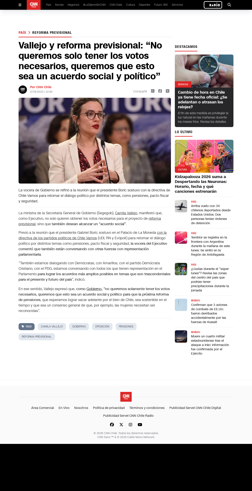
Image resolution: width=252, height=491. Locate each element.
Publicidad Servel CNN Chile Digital (195, 408)
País (48, 5)
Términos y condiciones (147, 408)
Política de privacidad (109, 408)
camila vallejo (52, 326)
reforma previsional (52, 32)
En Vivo (64, 408)
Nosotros (81, 408)
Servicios (177, 5)
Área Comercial (42, 408)
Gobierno (94, 288)
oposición (102, 326)
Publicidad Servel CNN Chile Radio (128, 415)
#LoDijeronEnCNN (94, 5)
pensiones (126, 326)
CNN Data (116, 5)
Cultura (130, 5)
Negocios (73, 5)
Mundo (59, 5)
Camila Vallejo (126, 213)
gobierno (79, 326)
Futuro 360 (161, 5)
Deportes (144, 5)
